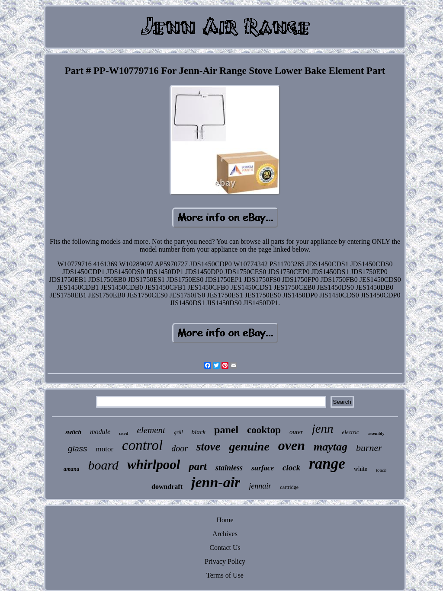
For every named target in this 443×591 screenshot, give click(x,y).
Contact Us (225, 547)
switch (73, 432)
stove (208, 446)
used (123, 433)
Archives (225, 533)
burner (369, 447)
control (142, 445)
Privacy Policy (225, 561)
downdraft (167, 486)
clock (291, 467)
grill (178, 432)
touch (381, 470)
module (100, 431)
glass (77, 448)
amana (72, 469)
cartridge (289, 487)
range (327, 463)
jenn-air (215, 482)
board (103, 465)
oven (291, 445)
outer (296, 431)
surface (262, 468)
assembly (376, 433)
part (198, 466)
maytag (330, 447)
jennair (260, 486)
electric (350, 432)
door (179, 448)
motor (104, 449)
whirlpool (153, 464)
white (360, 469)
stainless (229, 467)
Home (224, 520)
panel (226, 429)
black (198, 431)
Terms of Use (225, 575)
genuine (249, 446)
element (151, 430)
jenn (323, 428)
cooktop (264, 430)
